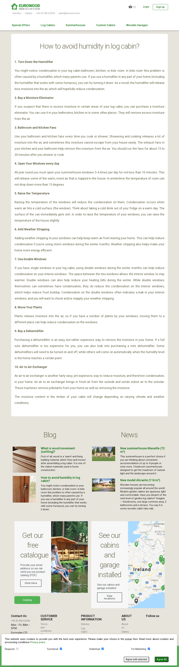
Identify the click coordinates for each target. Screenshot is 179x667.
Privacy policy (37, 642)
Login (146, 6)
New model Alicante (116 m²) (140, 480)
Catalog (27, 600)
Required (10, 649)
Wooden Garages (137, 25)
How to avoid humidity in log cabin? (60, 479)
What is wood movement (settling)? (58, 449)
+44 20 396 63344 (45, 13)
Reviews (17, 13)
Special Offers (21, 25)
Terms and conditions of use (46, 631)
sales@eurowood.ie (69, 13)
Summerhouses (75, 25)
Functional (52, 649)
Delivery (85, 624)
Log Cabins (48, 25)
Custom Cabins (105, 25)
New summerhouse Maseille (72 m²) (142, 449)
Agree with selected (136, 659)
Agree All (162, 659)
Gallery (28, 13)
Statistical (94, 649)
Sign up (160, 7)
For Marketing (139, 649)
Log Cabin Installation (87, 631)
